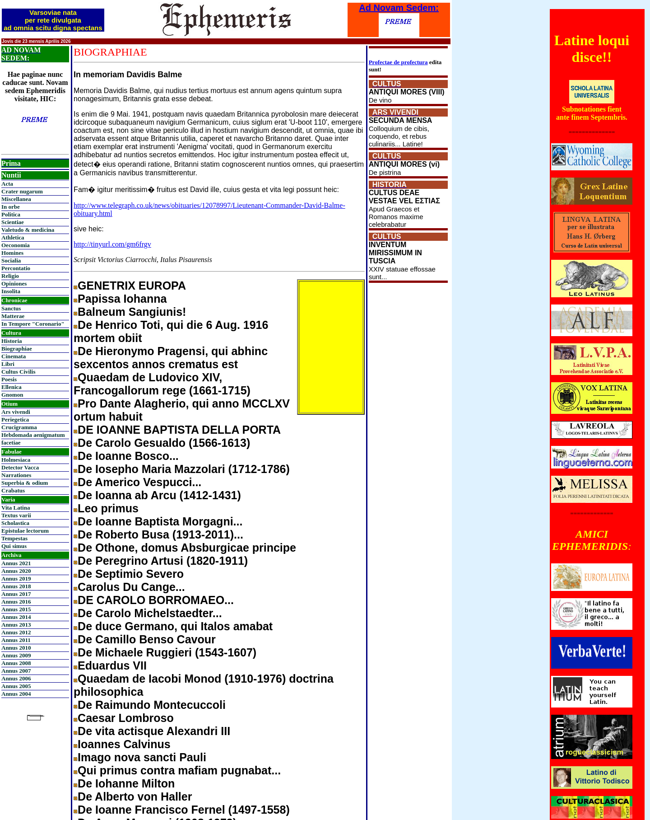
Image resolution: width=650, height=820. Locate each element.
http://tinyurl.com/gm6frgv (112, 244)
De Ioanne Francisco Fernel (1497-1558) (184, 809)
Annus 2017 (16, 593)
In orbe (10, 206)
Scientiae (12, 222)
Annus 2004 (16, 693)
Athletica (12, 237)
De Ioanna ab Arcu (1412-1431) (159, 495)
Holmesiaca (15, 459)
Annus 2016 (16, 601)
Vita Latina (15, 507)
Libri (7, 364)
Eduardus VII (112, 665)
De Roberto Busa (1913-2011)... (160, 534)
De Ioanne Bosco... (128, 456)
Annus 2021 (16, 563)
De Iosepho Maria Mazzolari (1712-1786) (184, 469)
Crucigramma (19, 427)
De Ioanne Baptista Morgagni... (160, 521)
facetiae (11, 442)
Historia (11, 340)
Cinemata (13, 356)
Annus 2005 (16, 686)
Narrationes (16, 475)
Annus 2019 (16, 578)
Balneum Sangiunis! (132, 311)
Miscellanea (16, 199)
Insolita (10, 291)
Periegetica (15, 419)
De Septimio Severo (131, 573)
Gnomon (12, 394)
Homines (12, 252)
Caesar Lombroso (126, 718)
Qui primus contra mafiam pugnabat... (179, 770)
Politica (10, 214)
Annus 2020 (16, 570)
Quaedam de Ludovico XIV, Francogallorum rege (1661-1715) (162, 384)
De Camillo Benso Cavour (147, 639)
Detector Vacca (20, 467)
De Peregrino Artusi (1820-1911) (163, 560)
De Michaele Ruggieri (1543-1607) (167, 652)
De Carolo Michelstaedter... (150, 613)
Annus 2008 (16, 663)
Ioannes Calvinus (124, 744)
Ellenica (11, 387)
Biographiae (16, 348)
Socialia (11, 260)
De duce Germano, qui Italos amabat (175, 626)
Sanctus (11, 308)
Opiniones (14, 283)
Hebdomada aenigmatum (33, 434)
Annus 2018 (16, 586)
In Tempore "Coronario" (33, 323)
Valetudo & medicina (27, 229)
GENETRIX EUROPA (132, 285)
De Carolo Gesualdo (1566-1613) (164, 442)
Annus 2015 (16, 609)
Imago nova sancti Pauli (142, 757)
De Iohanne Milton (126, 783)
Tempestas (14, 538)
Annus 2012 (16, 632)
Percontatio (15, 268)
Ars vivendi (15, 411)
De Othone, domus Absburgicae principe (187, 547)
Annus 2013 (16, 624)
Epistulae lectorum (25, 530)
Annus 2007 (16, 670)
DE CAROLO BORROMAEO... (156, 600)
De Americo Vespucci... (139, 482)
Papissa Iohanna (122, 298)
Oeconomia (15, 245)
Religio (10, 275)
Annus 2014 (16, 617)
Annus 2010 (16, 647)
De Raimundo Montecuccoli (152, 704)
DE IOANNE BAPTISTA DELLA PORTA (179, 429)
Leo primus (108, 508)
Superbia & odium (24, 482)
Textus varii (16, 515)
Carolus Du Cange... (131, 587)
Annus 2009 (16, 655)
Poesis (9, 379)
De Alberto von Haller (135, 796)
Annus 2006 (16, 678)
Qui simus (14, 546)
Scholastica (15, 523)
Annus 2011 (16, 640)
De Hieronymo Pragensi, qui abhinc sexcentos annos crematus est (171, 357)
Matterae (12, 316)
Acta (7, 183)
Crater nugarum (22, 191)
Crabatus (13, 490)
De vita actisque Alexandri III (154, 731)
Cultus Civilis (18, 371)
